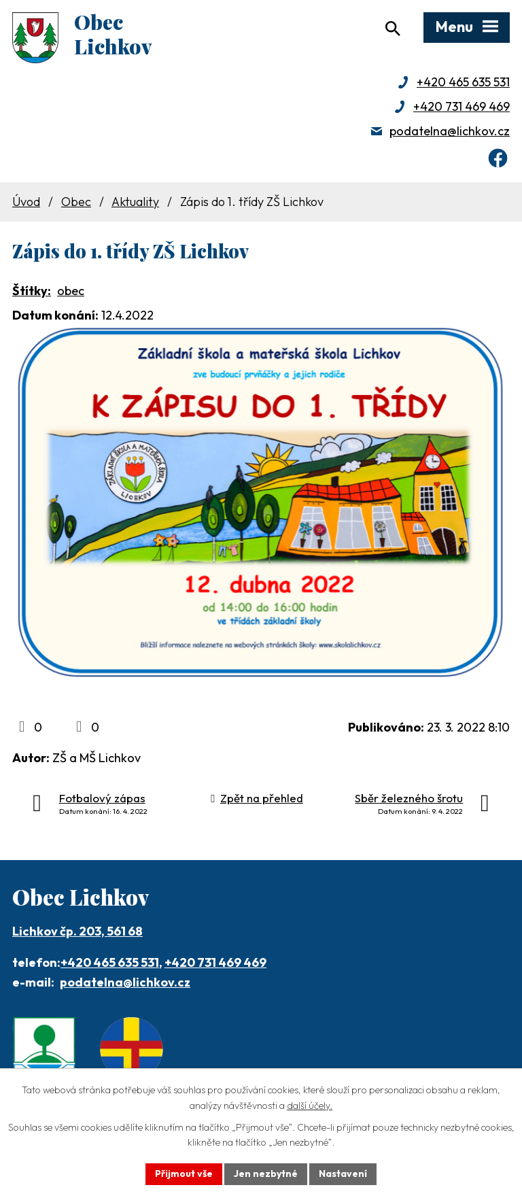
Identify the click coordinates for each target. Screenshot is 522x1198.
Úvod (26, 201)
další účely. (309, 1105)
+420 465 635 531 (463, 82)
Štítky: (31, 290)
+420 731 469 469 (461, 106)
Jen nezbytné (266, 1173)
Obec (76, 201)
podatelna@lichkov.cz (449, 131)
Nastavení (343, 1173)
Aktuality (135, 201)
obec (70, 290)
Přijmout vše (184, 1173)
